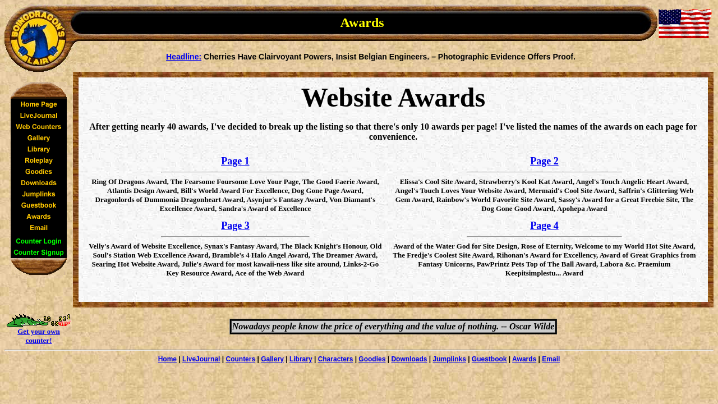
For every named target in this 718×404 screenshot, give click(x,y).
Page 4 (544, 225)
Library (300, 359)
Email (551, 359)
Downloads (409, 359)
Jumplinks (449, 359)
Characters (335, 359)
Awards (524, 359)
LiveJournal (201, 359)
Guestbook (489, 359)
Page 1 (235, 161)
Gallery (272, 359)
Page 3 (235, 225)
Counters (240, 359)
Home (167, 359)
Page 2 (544, 161)
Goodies (371, 359)
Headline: (183, 56)
